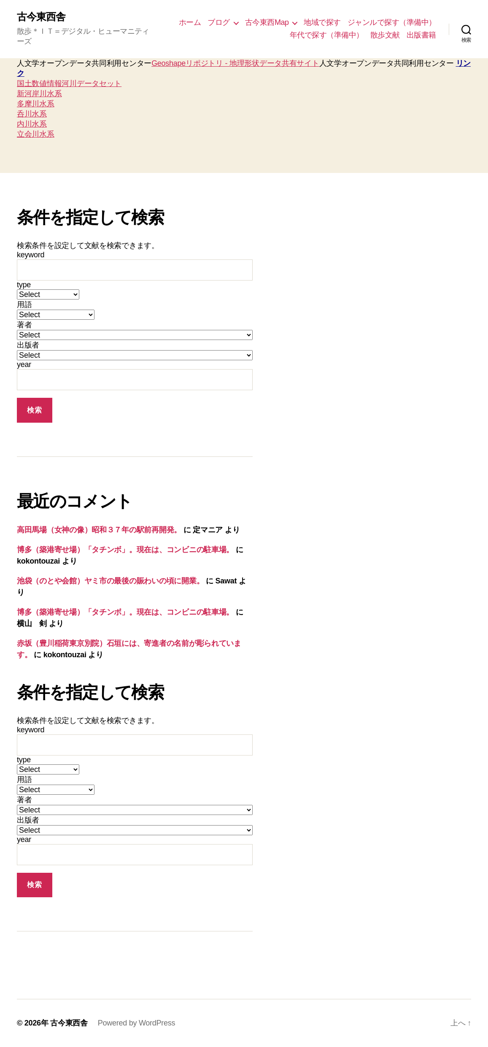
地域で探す (322, 22)
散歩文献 (385, 35)
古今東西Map (267, 22)
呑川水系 (32, 114)
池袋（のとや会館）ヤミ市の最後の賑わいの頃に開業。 (110, 581)
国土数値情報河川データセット (69, 83)
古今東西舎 (41, 17)
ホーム (190, 22)
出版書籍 (421, 35)
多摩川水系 (35, 104)
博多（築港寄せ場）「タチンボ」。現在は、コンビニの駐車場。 (125, 549)
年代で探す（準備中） (327, 35)
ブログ (219, 22)
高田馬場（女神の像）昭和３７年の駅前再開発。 (99, 530)
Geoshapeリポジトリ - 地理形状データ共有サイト (235, 63)
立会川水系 (35, 134)
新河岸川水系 (39, 93)
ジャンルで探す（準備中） (392, 22)
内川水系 (32, 124)
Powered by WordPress (136, 1023)
